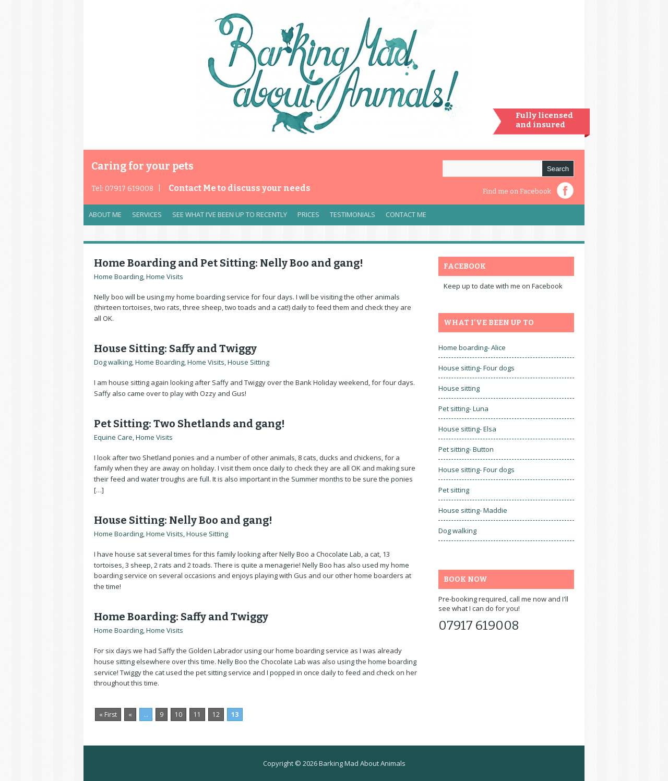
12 (216, 714)
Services (144, 217)
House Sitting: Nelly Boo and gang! (183, 520)
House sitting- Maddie (472, 510)
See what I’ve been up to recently (229, 214)
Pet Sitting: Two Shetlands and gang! (189, 423)
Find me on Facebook (517, 191)
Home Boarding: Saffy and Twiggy (181, 616)
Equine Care (113, 437)
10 (178, 714)
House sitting (459, 388)
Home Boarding (118, 276)
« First (108, 714)
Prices (308, 214)
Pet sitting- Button (466, 449)
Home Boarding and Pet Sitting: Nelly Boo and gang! (228, 263)
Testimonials (352, 214)
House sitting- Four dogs (476, 368)
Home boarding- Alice (472, 347)
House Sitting (248, 362)
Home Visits (164, 276)
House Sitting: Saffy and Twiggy (175, 348)
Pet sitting (453, 490)
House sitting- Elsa (467, 429)
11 (197, 714)
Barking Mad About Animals (362, 763)
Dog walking (113, 362)
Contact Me (240, 188)
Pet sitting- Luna (463, 408)
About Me (105, 214)
